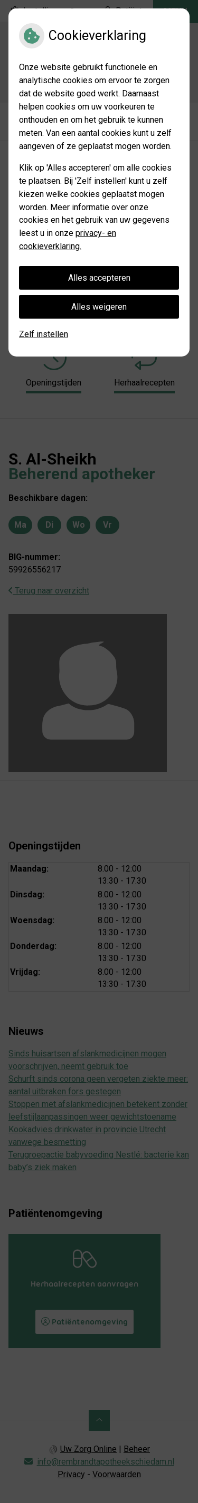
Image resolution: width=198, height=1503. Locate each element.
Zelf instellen (43, 334)
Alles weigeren (99, 307)
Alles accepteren (99, 278)
